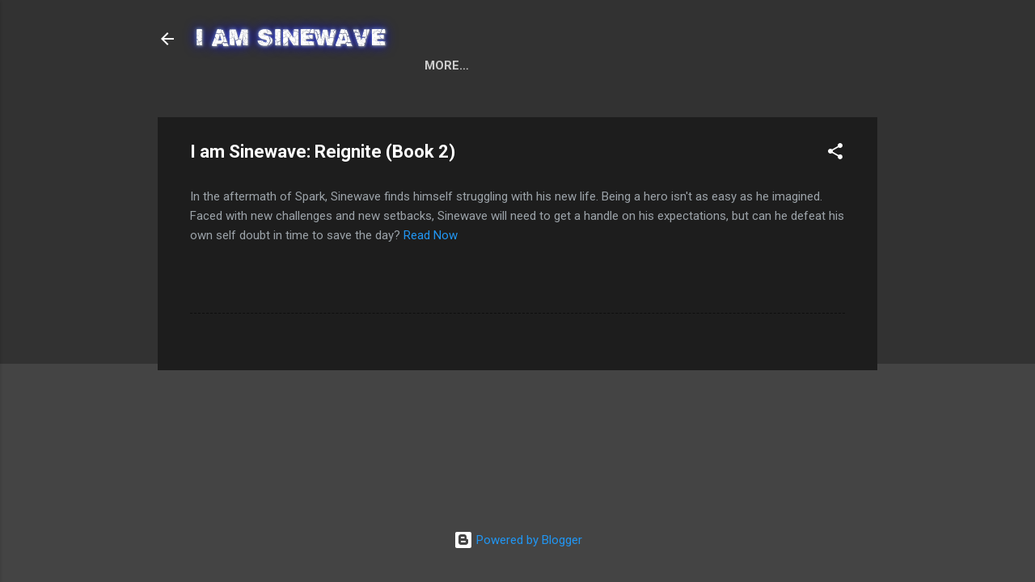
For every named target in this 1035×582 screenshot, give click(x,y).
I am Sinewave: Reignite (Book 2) (602, 97)
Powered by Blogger (518, 540)
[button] (835, 188)
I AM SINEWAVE (291, 38)
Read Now (430, 270)
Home (227, 97)
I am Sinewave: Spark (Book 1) (371, 97)
